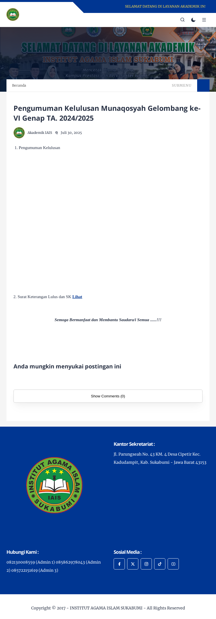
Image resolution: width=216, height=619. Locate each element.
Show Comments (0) (108, 396)
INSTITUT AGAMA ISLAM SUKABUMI (106, 608)
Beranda (19, 85)
